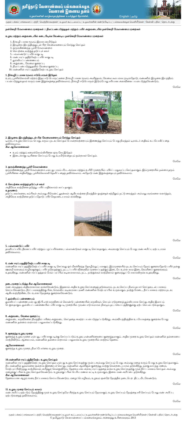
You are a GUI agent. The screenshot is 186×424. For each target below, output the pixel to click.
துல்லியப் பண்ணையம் (26, 60)
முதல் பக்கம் (12, 21)
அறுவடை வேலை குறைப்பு (29, 63)
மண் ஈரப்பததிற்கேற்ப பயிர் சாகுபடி (33, 57)
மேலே (177, 87)
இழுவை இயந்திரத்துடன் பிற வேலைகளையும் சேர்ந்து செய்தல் (49, 45)
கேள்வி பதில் (152, 21)
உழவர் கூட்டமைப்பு (70, 21)
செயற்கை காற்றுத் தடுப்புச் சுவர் (31, 51)
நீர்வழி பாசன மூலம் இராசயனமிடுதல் (35, 41)
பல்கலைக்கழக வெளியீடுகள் (128, 21)
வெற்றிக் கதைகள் (49, 21)
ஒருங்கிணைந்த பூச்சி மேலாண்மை (32, 48)
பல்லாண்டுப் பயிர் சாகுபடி (28, 54)
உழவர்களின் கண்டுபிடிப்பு (97, 21)
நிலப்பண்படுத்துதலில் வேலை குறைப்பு (35, 66)
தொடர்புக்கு (167, 21)
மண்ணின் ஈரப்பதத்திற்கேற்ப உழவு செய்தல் (38, 69)
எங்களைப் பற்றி (29, 21)
